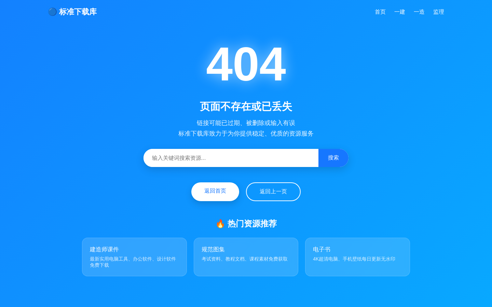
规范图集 (213, 249)
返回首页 (215, 191)
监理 (438, 12)
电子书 (321, 249)
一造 (419, 12)
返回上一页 (273, 191)
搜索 (333, 158)
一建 (399, 12)
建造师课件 (104, 249)
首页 (380, 12)
